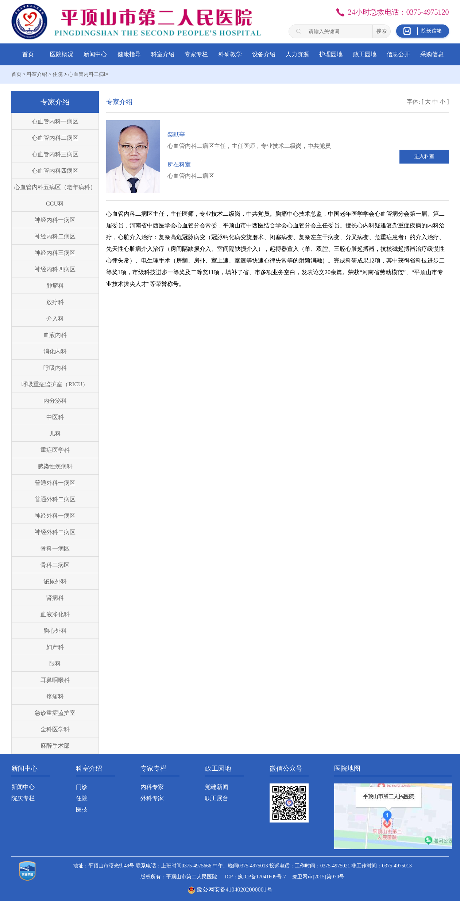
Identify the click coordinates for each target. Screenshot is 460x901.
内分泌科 (55, 401)
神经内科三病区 (55, 253)
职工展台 (216, 798)
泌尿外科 (55, 581)
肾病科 (55, 598)
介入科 (55, 318)
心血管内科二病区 (88, 74)
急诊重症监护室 (55, 713)
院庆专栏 (23, 798)
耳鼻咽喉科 (55, 680)
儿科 (55, 433)
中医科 (55, 417)
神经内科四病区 (55, 269)
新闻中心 (95, 54)
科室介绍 (162, 54)
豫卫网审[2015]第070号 (318, 876)
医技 (82, 809)
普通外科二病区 (55, 499)
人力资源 (297, 54)
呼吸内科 (55, 368)
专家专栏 (196, 54)
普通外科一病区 (55, 483)
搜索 (381, 31)
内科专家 (152, 787)
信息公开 (398, 54)
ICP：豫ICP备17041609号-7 (255, 876)
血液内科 (55, 335)
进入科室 (424, 156)
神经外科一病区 (55, 516)
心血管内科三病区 (55, 154)
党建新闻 (216, 787)
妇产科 (55, 647)
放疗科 (55, 302)
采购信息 (432, 54)
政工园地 (364, 54)
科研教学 (230, 54)
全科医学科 (55, 729)
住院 (58, 74)
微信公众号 (286, 768)
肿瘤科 (55, 286)
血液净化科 (55, 614)
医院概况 (61, 54)
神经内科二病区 (55, 236)
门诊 (82, 787)
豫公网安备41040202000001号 (234, 889)
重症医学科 (55, 450)
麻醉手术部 (55, 746)
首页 (28, 54)
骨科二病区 (55, 565)
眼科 (55, 663)
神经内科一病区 (55, 220)
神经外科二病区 (55, 532)
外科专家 (152, 798)
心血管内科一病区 (55, 121)
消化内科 (55, 351)
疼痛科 (55, 696)
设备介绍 (263, 54)
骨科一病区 (55, 548)
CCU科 (55, 203)
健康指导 (129, 54)
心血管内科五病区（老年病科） (55, 187)
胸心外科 (55, 631)
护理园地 (331, 54)
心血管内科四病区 (55, 171)
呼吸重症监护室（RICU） (55, 384)
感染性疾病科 (55, 466)
